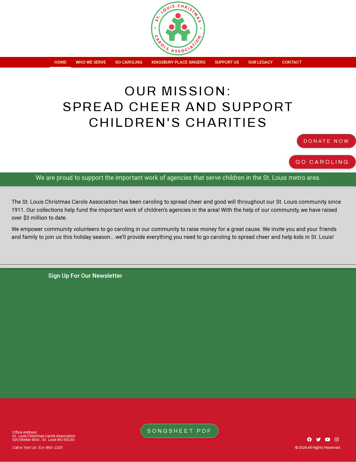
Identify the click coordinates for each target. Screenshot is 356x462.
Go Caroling (128, 62)
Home (60, 62)
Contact (292, 62)
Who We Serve (91, 62)
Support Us (227, 62)
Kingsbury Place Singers (178, 62)
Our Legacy (260, 62)
